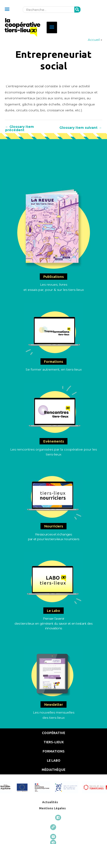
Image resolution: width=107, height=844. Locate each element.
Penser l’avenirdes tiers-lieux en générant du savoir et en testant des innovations (53, 623)
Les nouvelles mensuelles (53, 712)
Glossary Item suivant (80, 128)
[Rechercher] (77, 10)
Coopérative (53, 733)
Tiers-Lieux (54, 742)
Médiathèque (53, 770)
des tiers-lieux (53, 717)
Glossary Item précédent (19, 128)
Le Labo (53, 760)
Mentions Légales (52, 808)
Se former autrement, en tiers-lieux (54, 369)
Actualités (50, 802)
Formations (54, 751)
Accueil (94, 40)
